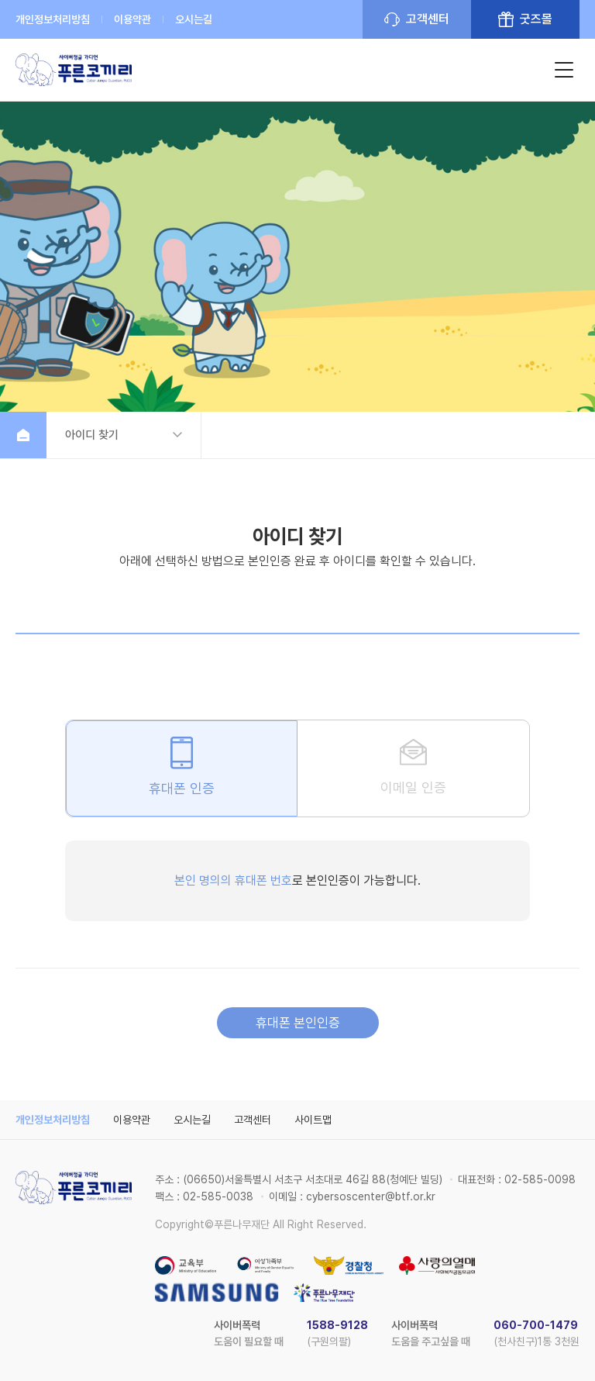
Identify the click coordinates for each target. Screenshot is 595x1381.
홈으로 (23, 435)
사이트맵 (313, 1119)
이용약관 (132, 19)
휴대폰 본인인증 (298, 1023)
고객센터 (427, 19)
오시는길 (193, 19)
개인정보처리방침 (52, 19)
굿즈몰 (536, 19)
